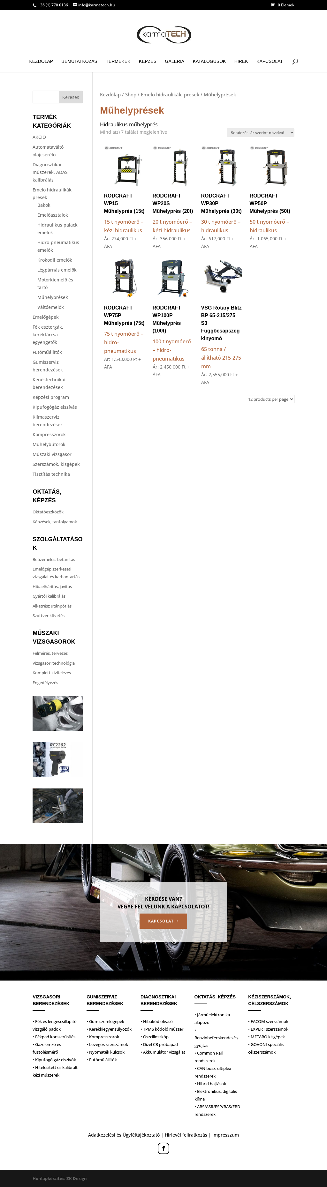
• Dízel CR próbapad (159, 1044)
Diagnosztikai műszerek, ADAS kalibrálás (50, 172)
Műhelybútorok (49, 444)
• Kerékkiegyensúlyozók (109, 1029)
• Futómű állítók (102, 1060)
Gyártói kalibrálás (49, 596)
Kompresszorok (49, 434)
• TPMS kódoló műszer (162, 1029)
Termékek (118, 61)
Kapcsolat (269, 61)
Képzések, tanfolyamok (55, 522)
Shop (130, 94)
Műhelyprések (52, 297)
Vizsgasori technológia (54, 663)
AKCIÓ (39, 137)
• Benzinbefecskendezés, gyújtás (216, 1037)
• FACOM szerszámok (268, 1021)
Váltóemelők (50, 307)
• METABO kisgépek (266, 1037)
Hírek (241, 61)
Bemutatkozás (79, 61)
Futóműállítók (47, 352)
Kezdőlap (41, 61)
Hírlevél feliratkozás (186, 1135)
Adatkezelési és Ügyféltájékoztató (124, 1135)
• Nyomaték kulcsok (106, 1052)
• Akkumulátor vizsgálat (163, 1052)
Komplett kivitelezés (52, 673)
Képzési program (51, 397)
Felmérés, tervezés (50, 653)
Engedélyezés (45, 682)
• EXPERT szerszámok (268, 1029)
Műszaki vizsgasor (52, 454)
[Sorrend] (260, 132)
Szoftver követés (49, 615)
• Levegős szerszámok (107, 1044)
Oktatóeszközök (48, 512)
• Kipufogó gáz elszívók (54, 1060)
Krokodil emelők (54, 260)
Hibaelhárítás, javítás (52, 586)
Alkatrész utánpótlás (52, 606)
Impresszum (225, 1135)
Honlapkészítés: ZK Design (60, 1178)
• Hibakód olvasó (157, 1021)
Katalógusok (209, 61)
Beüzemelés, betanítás (54, 559)
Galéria (175, 61)
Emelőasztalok (52, 215)
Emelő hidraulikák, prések (170, 94)
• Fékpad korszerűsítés (54, 1037)
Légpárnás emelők (57, 270)
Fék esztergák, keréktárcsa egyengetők (48, 334)
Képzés (147, 61)
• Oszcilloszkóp (155, 1037)
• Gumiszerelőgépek (105, 1021)
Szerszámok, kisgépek (56, 464)
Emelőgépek (46, 317)
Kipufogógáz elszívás (55, 407)
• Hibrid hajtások (210, 1083)
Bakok (43, 205)
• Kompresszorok (103, 1037)
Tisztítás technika (51, 474)
